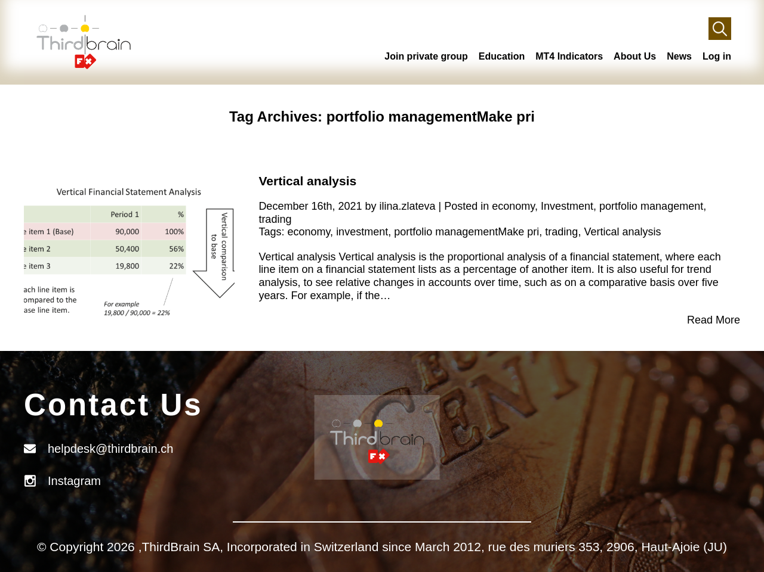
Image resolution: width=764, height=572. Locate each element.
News (679, 56)
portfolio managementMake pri (466, 232)
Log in (717, 56)
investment (362, 232)
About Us (635, 56)
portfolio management (651, 206)
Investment (567, 206)
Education (502, 56)
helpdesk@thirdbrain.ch (110, 448)
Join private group (426, 56)
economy (513, 206)
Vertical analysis (307, 181)
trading (274, 219)
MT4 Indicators (569, 56)
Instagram (74, 480)
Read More (713, 320)
